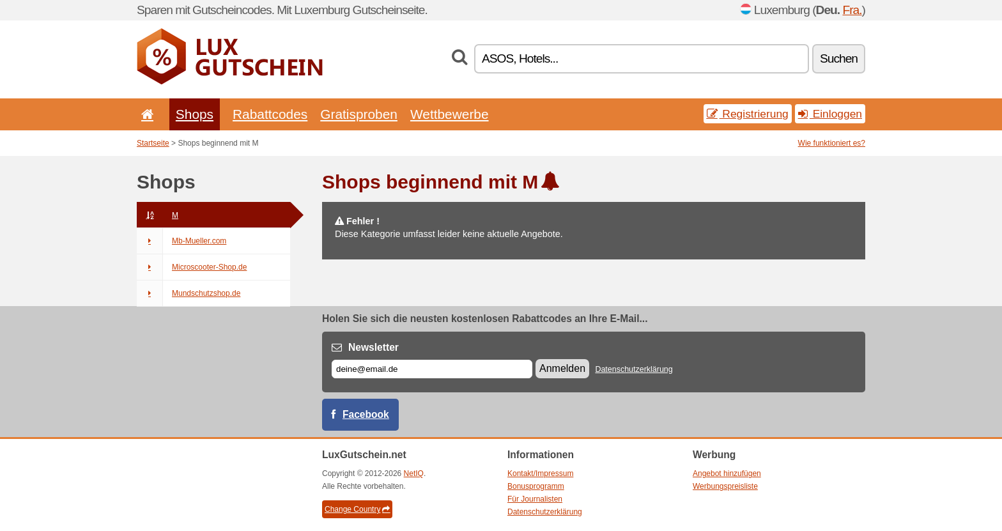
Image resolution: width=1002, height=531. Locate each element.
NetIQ (414, 473)
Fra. (851, 10)
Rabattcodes (270, 114)
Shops (194, 114)
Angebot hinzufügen (727, 473)
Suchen (839, 58)
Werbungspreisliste (725, 486)
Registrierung (748, 113)
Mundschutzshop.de (188, 293)
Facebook (366, 414)
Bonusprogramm (535, 486)
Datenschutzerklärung (633, 369)
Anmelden (562, 368)
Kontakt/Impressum (540, 473)
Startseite (153, 143)
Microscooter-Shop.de (192, 267)
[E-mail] (432, 369)
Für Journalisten (534, 499)
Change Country (357, 509)
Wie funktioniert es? (831, 143)
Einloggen (830, 113)
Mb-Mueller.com (181, 241)
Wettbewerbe (449, 114)
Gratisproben (358, 114)
